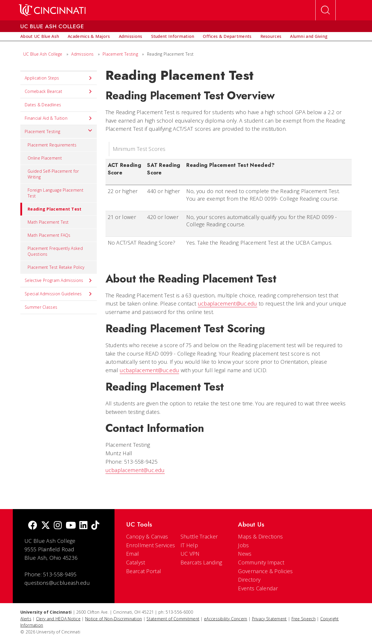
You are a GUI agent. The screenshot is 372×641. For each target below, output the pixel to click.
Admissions (82, 54)
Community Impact (261, 562)
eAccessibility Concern (225, 618)
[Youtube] (71, 526)
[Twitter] (45, 526)
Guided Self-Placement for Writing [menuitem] (53, 174)
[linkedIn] (83, 526)
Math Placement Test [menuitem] (48, 222)
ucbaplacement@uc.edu (227, 303)
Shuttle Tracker (199, 536)
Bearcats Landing (201, 562)
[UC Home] (52, 10)
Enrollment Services (150, 545)
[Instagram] (58, 526)
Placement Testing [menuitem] (58, 130)
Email (132, 553)
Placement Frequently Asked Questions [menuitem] (55, 251)
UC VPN (190, 553)
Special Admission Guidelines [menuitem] (58, 293)
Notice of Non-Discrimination (113, 618)
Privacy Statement (269, 618)
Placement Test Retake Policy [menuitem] (56, 267)
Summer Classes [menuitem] (41, 307)
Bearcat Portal (143, 571)
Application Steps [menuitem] (58, 78)
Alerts (25, 618)
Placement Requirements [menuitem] (52, 145)
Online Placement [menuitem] (45, 158)
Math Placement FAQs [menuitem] (49, 235)
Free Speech (303, 618)
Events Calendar (258, 588)
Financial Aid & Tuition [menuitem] (58, 118)
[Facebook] (32, 526)
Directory (249, 579)
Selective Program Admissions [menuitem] (58, 280)
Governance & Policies (265, 571)
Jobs (243, 545)
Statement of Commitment (172, 618)
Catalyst (135, 562)
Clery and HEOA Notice (58, 618)
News (244, 553)
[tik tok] (95, 526)
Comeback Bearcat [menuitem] (58, 91)
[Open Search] (325, 10)
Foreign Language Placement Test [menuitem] (55, 193)
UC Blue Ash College (42, 54)
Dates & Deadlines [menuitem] (43, 104)
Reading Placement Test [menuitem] (51, 209)
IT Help (189, 545)
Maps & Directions (260, 536)
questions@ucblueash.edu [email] (57, 582)
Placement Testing (120, 54)
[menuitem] (39, 36)
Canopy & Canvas (147, 536)
